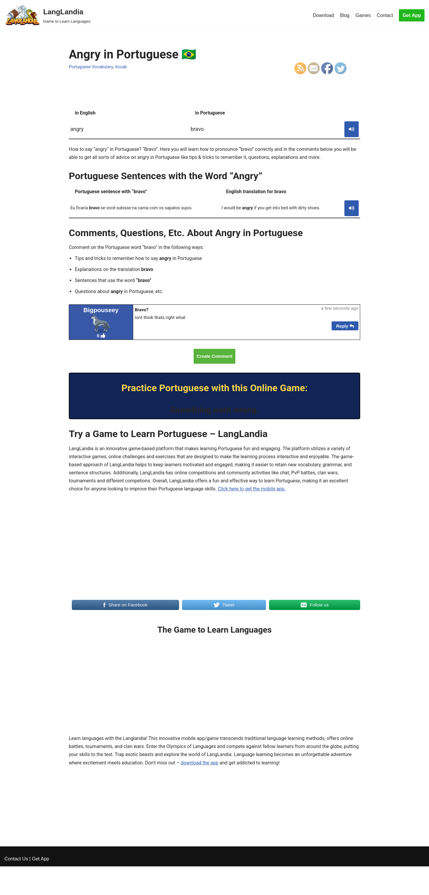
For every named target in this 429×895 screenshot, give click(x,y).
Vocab (121, 66)
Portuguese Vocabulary (91, 66)
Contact (385, 15)
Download (323, 15)
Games (363, 15)
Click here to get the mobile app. (252, 489)
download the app (200, 763)
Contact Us (16, 887)
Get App (411, 15)
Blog (344, 15)
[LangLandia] (47, 15)
